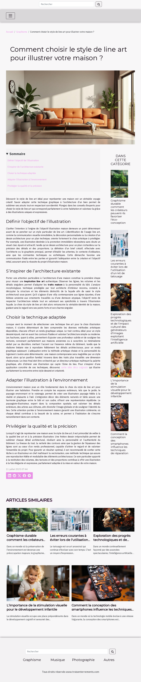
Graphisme (21, 31)
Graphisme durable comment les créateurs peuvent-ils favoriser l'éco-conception (119, 211)
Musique (58, 660)
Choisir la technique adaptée (21, 173)
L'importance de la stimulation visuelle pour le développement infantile (121, 388)
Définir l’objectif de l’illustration (23, 160)
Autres (109, 660)
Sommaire (17, 154)
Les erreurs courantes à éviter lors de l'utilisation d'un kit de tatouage (119, 268)
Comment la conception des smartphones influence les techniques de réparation (119, 443)
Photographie (83, 660)
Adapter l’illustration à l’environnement (27, 179)
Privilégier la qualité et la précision (24, 185)
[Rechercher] (66, 4)
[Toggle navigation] (10, 15)
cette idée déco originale (74, 367)
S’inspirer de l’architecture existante (25, 166)
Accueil (9, 31)
